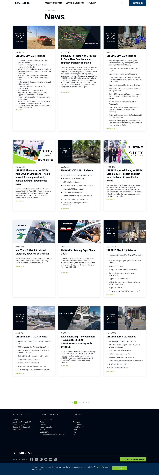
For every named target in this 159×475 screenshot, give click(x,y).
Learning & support (75, 3)
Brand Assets (78, 427)
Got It (120, 468)
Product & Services (53, 3)
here (100, 467)
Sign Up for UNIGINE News (133, 459)
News (75, 432)
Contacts (76, 422)
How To (43, 429)
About (75, 420)
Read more (20, 110)
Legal (75, 429)
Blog (74, 434)
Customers (77, 424)
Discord (43, 424)
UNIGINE (47, 10)
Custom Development (21, 427)
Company (91, 3)
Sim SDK (16, 420)
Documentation (46, 420)
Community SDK (19, 424)
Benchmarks (18, 429)
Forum (42, 422)
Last (89, 403)
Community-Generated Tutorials (52, 434)
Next (86, 403)
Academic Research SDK (22, 422)
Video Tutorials (46, 427)
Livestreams (44, 432)
